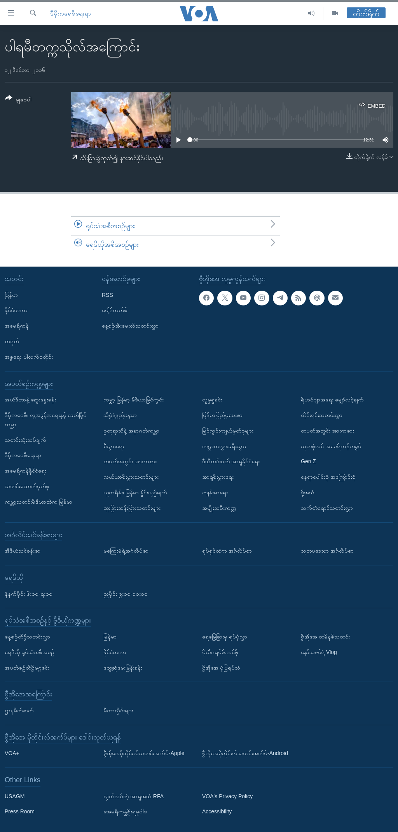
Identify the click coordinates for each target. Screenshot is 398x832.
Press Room (20, 811)
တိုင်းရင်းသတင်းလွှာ (321, 415)
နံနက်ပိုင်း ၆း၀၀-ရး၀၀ (28, 593)
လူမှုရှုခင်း (212, 399)
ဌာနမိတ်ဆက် (19, 710)
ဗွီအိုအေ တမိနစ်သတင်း (325, 636)
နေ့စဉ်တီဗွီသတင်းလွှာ (27, 636)
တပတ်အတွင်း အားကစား (130, 461)
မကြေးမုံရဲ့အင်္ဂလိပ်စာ (125, 551)
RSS (107, 294)
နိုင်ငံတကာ (16, 310)
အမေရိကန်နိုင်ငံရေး (25, 470)
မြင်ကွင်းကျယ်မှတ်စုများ (227, 430)
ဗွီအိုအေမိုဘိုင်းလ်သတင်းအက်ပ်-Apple (143, 753)
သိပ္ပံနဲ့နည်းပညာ (120, 415)
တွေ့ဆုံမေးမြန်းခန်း (122, 667)
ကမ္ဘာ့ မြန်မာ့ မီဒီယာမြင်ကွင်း (133, 399)
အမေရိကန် (17, 326)
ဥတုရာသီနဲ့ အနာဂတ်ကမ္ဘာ (131, 430)
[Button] (18, 100)
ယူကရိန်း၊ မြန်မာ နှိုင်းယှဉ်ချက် (135, 492)
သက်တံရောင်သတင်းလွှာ (327, 507)
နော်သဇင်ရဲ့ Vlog (319, 652)
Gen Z (308, 461)
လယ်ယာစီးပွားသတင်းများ (131, 477)
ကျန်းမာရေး (215, 492)
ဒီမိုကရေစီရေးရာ (70, 13)
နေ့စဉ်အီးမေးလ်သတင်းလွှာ (130, 326)
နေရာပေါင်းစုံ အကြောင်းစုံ (328, 477)
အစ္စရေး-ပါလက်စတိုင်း (29, 356)
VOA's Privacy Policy (227, 796)
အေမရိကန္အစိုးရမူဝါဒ (125, 811)
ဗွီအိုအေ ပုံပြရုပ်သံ (221, 667)
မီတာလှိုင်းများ (118, 710)
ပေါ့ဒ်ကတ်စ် (114, 310)
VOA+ (12, 753)
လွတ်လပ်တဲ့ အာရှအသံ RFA (133, 796)
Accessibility (217, 811)
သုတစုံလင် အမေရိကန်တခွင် (331, 446)
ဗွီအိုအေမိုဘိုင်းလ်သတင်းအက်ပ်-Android (245, 753)
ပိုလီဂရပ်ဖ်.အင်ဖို (220, 652)
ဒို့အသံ (307, 492)
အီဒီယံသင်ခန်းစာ (22, 551)
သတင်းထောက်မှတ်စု (27, 486)
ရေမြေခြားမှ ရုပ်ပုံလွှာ (224, 636)
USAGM (14, 796)
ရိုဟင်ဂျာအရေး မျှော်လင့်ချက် (332, 399)
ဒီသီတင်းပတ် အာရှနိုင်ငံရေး (231, 461)
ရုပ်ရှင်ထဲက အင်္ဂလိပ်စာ (227, 551)
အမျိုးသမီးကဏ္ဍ (219, 507)
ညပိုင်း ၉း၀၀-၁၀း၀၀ (125, 593)
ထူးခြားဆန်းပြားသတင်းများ (132, 507)
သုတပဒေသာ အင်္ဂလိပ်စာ (327, 551)
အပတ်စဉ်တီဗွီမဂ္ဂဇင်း (27, 667)
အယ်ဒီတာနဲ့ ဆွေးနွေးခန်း (30, 399)
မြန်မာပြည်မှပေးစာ (222, 415)
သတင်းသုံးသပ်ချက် (25, 439)
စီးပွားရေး (113, 446)
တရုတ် (12, 341)
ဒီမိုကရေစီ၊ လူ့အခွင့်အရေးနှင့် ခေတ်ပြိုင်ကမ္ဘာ (45, 419)
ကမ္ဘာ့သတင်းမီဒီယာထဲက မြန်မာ (38, 501)
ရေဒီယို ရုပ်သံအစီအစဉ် (29, 652)
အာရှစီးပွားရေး (218, 477)
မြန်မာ (11, 294)
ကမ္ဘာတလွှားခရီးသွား (224, 446)
